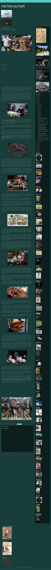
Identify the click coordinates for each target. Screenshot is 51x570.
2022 (38, 100)
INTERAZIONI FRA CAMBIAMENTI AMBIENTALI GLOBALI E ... (43, 119)
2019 (38, 143)
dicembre (39, 104)
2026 (38, 95)
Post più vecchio (30, 453)
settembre (39, 108)
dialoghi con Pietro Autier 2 (7, 562)
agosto (39, 109)
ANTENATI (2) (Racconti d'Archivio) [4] (43, 138)
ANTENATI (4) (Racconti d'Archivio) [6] (43, 137)
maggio (39, 113)
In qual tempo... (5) (4, 66)
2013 (38, 150)
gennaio (39, 141)
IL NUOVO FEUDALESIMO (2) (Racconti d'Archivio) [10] (42, 133)
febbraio (39, 117)
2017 (38, 145)
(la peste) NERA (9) (40, 120)
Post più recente (5, 453)
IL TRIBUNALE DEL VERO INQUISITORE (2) (42, 125)
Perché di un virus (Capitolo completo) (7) (8, 70)
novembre (39, 105)
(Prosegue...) (4, 384)
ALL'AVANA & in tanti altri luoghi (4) (43, 123)
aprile (39, 114)
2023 (38, 99)
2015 (38, 148)
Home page (17, 453)
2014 (38, 149)
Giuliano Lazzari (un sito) (7, 561)
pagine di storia (5, 563)
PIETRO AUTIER (13, 6)
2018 (38, 144)
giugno (39, 112)
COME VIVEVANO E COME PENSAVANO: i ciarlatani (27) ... (43, 129)
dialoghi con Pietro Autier (7, 564)
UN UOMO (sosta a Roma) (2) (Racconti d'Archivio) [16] (42, 127)
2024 (38, 98)
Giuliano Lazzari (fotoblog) (7, 560)
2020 (38, 103)
